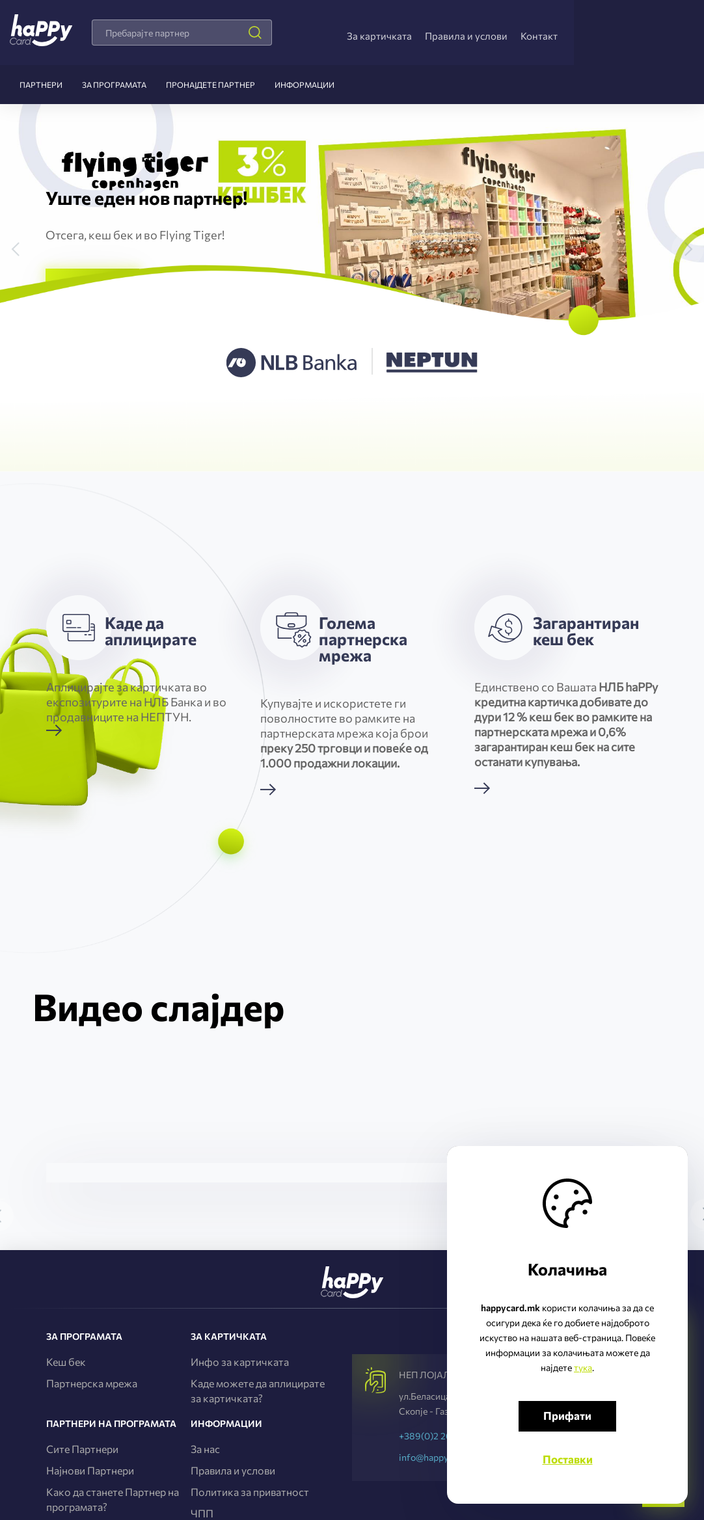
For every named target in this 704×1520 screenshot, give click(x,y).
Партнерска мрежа (91, 1383)
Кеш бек (66, 1361)
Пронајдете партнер (210, 84)
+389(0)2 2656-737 (440, 1435)
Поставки (568, 1459)
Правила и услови (466, 36)
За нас (205, 1449)
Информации (304, 84)
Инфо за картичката (240, 1361)
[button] (23, 232)
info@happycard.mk (440, 1457)
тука (583, 1367)
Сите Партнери (82, 1449)
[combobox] (182, 33)
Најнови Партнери (90, 1470)
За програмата (114, 84)
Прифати (567, 1415)
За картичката (379, 36)
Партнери (41, 84)
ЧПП (202, 1513)
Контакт (539, 36)
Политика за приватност (250, 1492)
